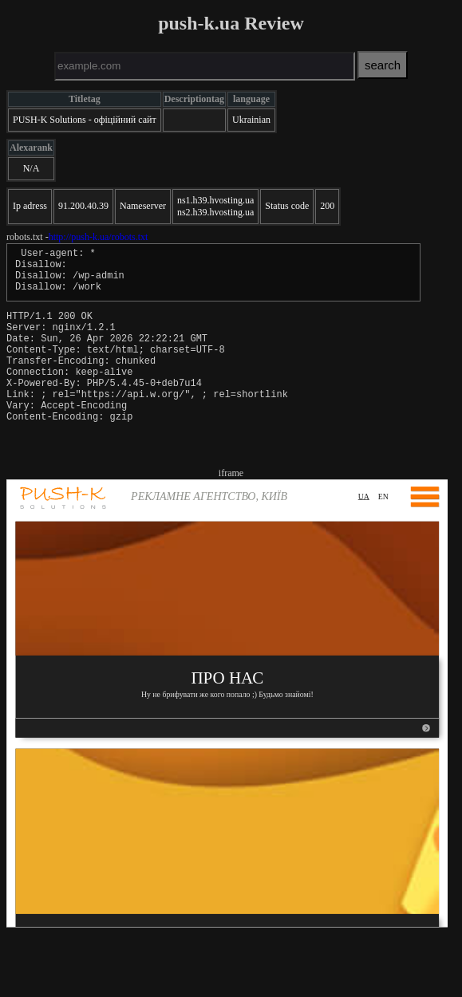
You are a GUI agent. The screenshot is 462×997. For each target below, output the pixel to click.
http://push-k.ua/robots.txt (98, 236)
